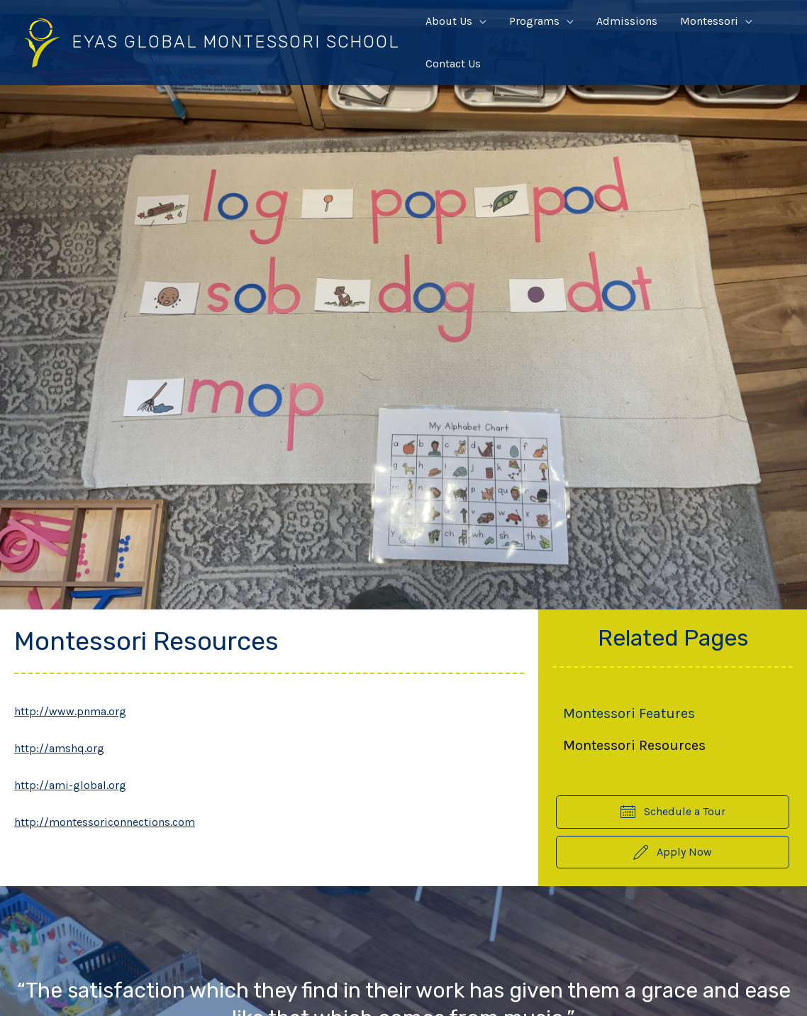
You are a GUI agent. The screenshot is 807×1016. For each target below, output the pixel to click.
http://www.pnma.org (70, 711)
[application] (479, 21)
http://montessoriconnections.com (104, 822)
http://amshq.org (59, 748)
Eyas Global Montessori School (236, 42)
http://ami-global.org (70, 785)
